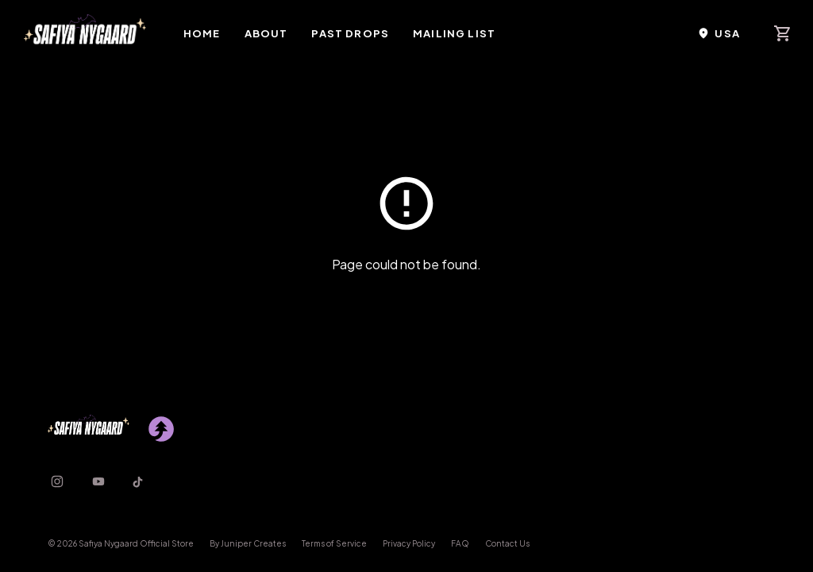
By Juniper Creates (248, 543)
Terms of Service (334, 543)
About (266, 33)
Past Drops (350, 33)
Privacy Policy (409, 543)
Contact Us (507, 543)
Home (202, 33)
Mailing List (454, 33)
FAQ (460, 543)
